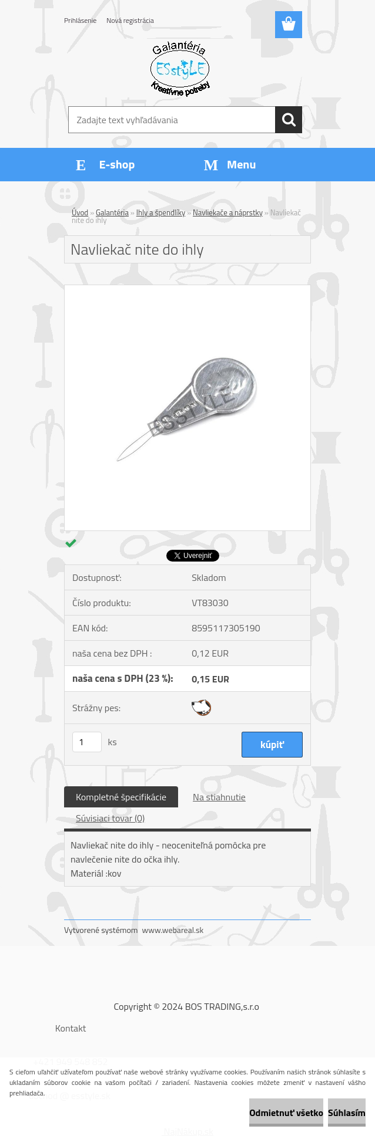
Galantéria (112, 212)
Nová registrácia (130, 20)
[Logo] (180, 68)
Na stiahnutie (219, 797)
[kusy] (87, 742)
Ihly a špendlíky (161, 212)
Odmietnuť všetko (286, 1112)
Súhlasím (347, 1112)
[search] (288, 119)
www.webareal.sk (173, 930)
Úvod (80, 212)
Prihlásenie (80, 20)
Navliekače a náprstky (228, 212)
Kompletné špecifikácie (121, 797)
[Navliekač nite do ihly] (187, 290)
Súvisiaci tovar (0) (110, 818)
